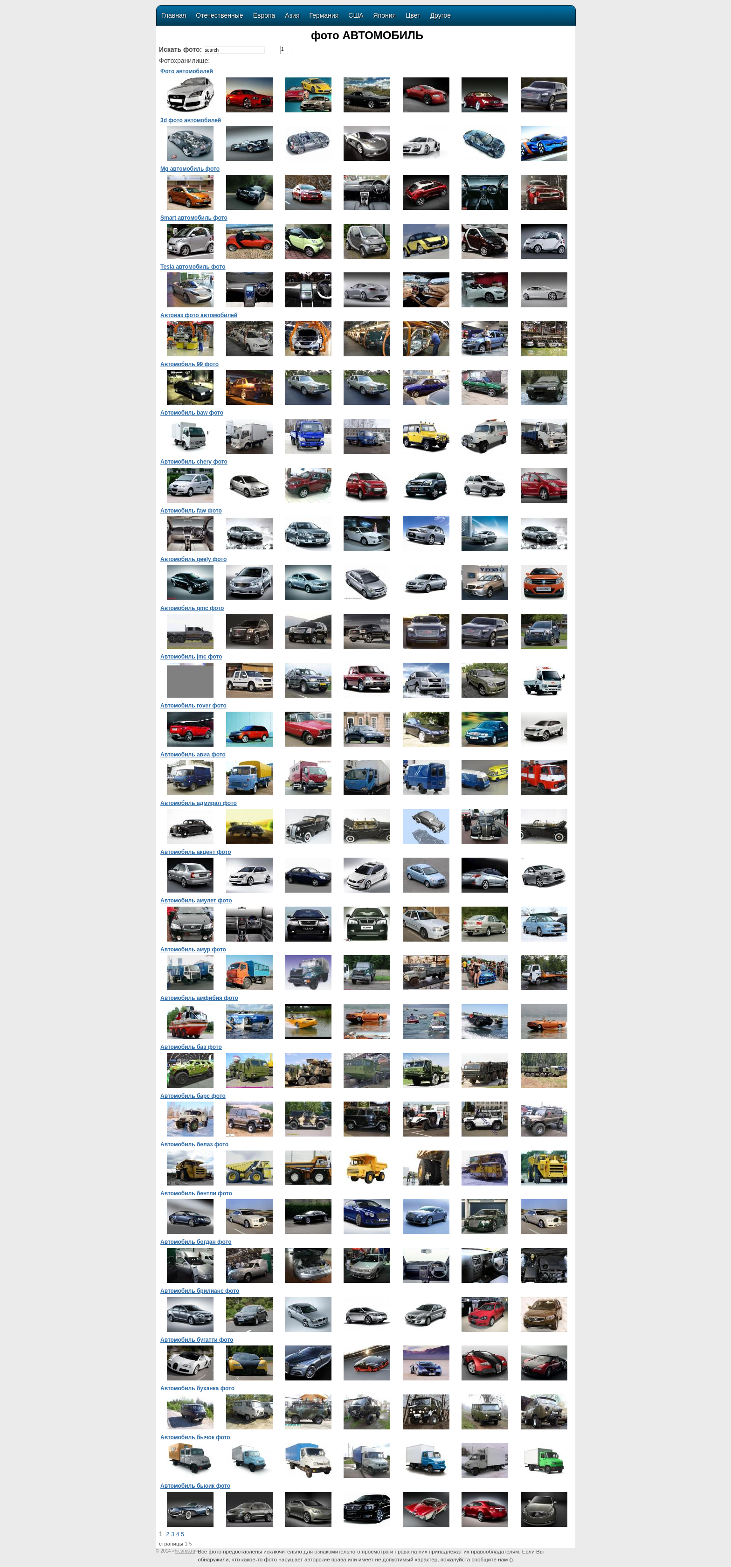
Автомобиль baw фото (191, 412)
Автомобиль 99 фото (189, 364)
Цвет (413, 15)
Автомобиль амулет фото (196, 900)
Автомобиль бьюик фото (195, 1486)
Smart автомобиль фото (194, 218)
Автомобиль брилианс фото (199, 1291)
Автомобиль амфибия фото (199, 998)
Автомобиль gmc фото (192, 608)
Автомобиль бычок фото (195, 1437)
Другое (440, 15)
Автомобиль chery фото (194, 461)
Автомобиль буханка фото (197, 1388)
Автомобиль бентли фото (196, 1193)
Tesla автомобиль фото (193, 266)
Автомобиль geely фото (193, 559)
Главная (173, 15)
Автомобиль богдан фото (196, 1242)
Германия (324, 15)
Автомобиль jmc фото (191, 656)
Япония (384, 15)
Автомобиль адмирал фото (198, 803)
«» (185, 1550)
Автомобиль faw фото (191, 510)
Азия (292, 15)
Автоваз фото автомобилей (198, 315)
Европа (264, 15)
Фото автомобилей (186, 71)
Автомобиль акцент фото (195, 852)
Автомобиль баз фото (191, 1047)
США (355, 15)
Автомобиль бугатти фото (196, 1340)
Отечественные (219, 15)
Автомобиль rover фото (193, 705)
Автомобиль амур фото (193, 949)
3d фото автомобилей (190, 120)
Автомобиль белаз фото (194, 1144)
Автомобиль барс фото (193, 1096)
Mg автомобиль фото (190, 169)
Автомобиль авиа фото (193, 754)
